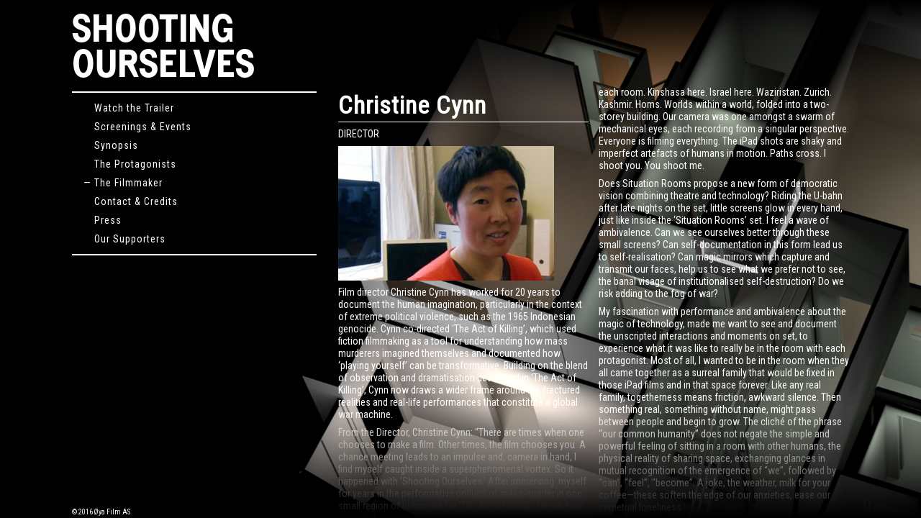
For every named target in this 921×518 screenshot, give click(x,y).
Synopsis (110, 145)
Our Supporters (124, 239)
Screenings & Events (137, 126)
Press (102, 220)
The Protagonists (129, 164)
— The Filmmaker (123, 182)
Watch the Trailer (128, 108)
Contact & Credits (130, 201)
